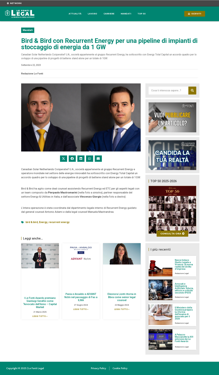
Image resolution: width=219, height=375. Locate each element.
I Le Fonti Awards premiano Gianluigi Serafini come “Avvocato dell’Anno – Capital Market (40, 302)
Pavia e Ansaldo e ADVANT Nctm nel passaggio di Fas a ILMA (80, 297)
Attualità (75, 14)
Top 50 (142, 14)
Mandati (126, 14)
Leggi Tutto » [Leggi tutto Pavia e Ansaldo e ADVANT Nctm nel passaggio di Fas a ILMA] (80, 309)
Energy (43, 222)
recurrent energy (59, 222)
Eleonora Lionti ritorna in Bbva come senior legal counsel (122, 297)
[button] (63, 158)
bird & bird (32, 222)
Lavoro (92, 14)
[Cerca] (192, 91)
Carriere (109, 14)
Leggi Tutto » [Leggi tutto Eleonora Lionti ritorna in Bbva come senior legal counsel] (121, 309)
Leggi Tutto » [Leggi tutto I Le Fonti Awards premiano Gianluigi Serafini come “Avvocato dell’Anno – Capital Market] (40, 316)
